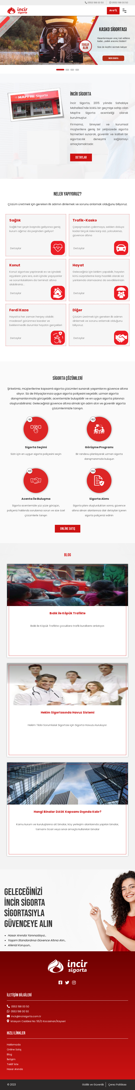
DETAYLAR (81, 157)
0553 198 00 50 (20, 1011)
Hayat (78, 265)
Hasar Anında (15, 1069)
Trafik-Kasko (85, 220)
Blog (9, 1054)
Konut (14, 265)
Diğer (77, 310)
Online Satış (67, 529)
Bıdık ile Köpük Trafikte (67, 613)
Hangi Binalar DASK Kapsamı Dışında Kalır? (67, 812)
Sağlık (15, 220)
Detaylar (16, 248)
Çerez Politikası (117, 1084)
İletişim (11, 1059)
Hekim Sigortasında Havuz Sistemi (67, 712)
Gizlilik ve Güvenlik (93, 1084)
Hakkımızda (14, 1044)
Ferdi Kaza (18, 310)
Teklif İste (12, 1064)
